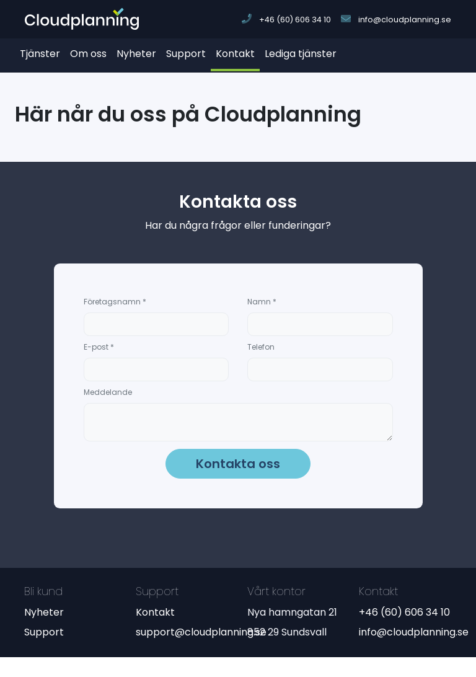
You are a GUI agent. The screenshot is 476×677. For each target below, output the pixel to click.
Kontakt (235, 53)
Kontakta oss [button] (238, 463)
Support (186, 53)
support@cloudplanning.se (201, 632)
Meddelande (108, 392)
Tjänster (40, 53)
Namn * (261, 301)
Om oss (88, 53)
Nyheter (136, 53)
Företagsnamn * (115, 301)
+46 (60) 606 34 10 (404, 612)
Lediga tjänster (301, 53)
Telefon (261, 347)
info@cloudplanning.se (414, 632)
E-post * (99, 347)
